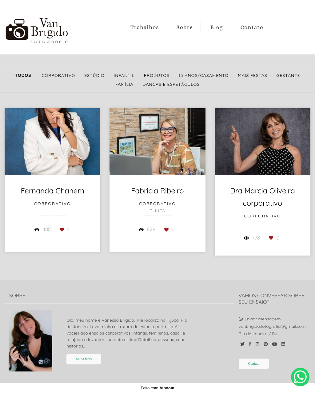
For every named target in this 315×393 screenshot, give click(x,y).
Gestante (288, 75)
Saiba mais (84, 359)
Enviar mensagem (263, 319)
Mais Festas (252, 75)
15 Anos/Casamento (204, 75)
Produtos (156, 75)
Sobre (185, 27)
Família (124, 84)
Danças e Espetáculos (171, 84)
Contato (251, 27)
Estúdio (94, 75)
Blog (216, 27)
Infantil (124, 75)
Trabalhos (144, 27)
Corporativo (58, 75)
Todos (23, 75)
